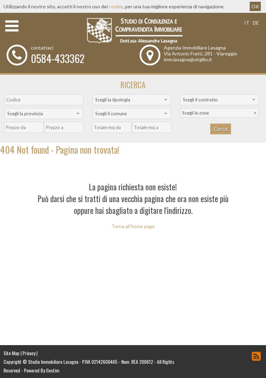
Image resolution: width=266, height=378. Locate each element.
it (246, 23)
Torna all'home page (133, 226)
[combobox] (131, 99)
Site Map (11, 353)
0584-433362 (58, 58)
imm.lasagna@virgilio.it (188, 59)
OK (255, 6)
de (256, 23)
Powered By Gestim (41, 370)
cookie (116, 6)
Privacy (29, 353)
